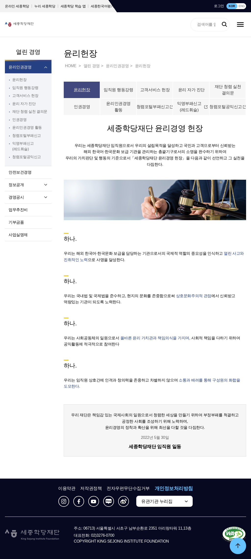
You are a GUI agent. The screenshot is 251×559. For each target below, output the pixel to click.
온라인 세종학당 (17, 6)
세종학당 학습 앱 (73, 6)
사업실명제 (18, 235)
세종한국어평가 (102, 6)
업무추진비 (18, 210)
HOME (71, 66)
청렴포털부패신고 (155, 106)
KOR (232, 6)
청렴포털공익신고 (228, 106)
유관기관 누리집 (156, 501)
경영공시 (16, 197)
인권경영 (19, 119)
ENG (241, 6)
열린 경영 (28, 52)
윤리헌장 (19, 79)
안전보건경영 (20, 172)
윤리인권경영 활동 (27, 127)
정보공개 (16, 185)
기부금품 (16, 222)
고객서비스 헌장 (25, 95)
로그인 (219, 6)
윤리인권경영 (20, 67)
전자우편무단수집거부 (128, 488)
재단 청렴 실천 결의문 (29, 111)
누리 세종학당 (44, 6)
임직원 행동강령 (25, 88)
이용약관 (66, 488)
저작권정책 (91, 488)
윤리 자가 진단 (24, 104)
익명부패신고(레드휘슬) (192, 106)
